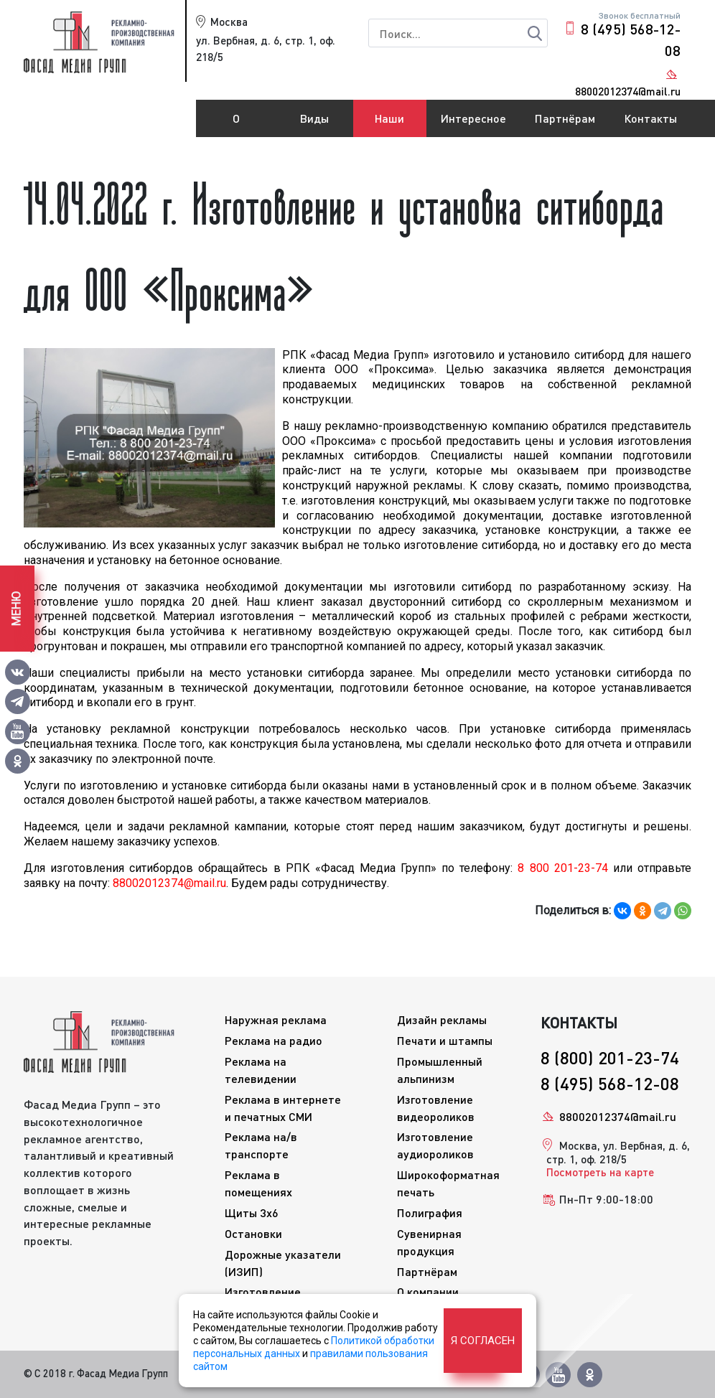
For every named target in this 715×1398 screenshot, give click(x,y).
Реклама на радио (273, 1040)
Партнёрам (565, 118)
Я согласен (483, 1340)
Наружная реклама (276, 1019)
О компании (236, 124)
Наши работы (390, 124)
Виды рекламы (314, 124)
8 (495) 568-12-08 (631, 39)
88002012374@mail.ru (617, 1116)
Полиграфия (429, 1212)
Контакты (650, 118)
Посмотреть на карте (600, 1171)
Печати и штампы (444, 1040)
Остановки (253, 1233)
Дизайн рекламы (442, 1019)
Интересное (473, 118)
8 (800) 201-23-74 (610, 1057)
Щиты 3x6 (252, 1212)
